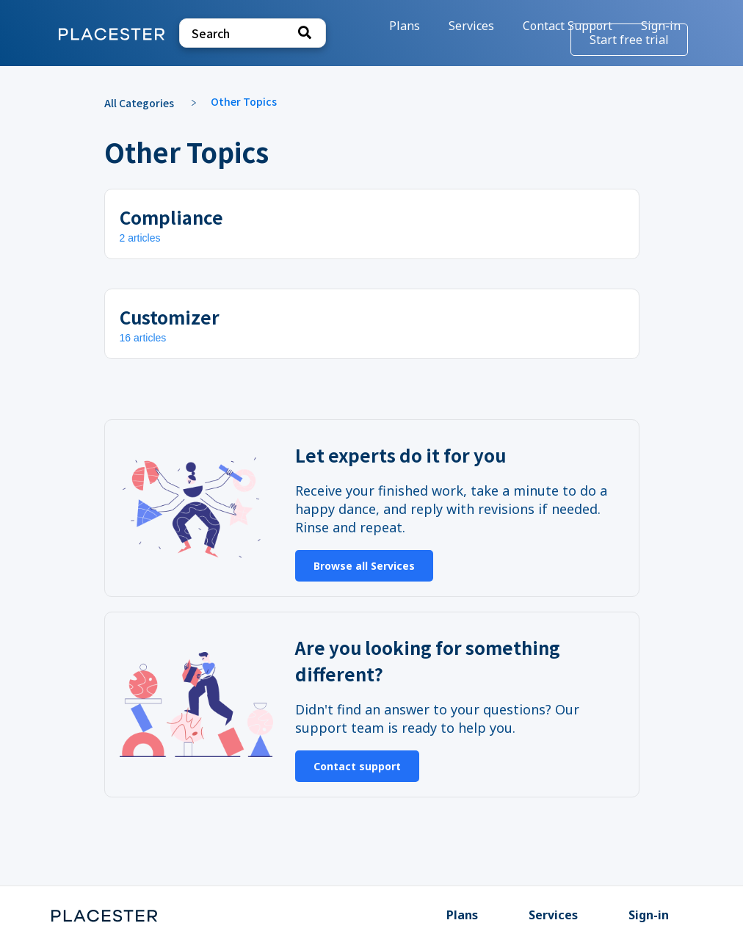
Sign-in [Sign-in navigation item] (648, 915)
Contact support (357, 766)
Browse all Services (364, 566)
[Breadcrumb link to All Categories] (146, 102)
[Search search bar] (252, 33)
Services (553, 915)
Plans (462, 915)
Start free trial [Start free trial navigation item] (629, 40)
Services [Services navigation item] (473, 26)
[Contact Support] (569, 26)
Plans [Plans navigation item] (406, 26)
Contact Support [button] (567, 26)
